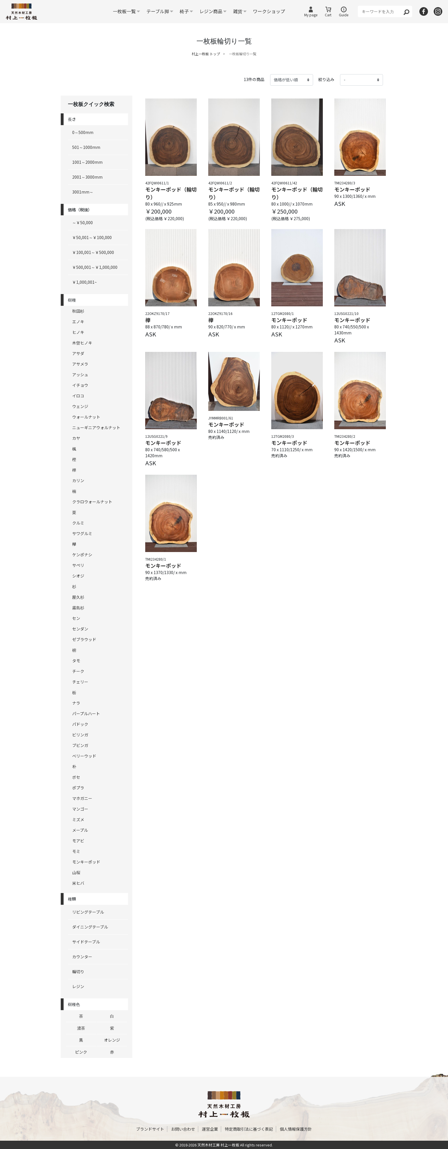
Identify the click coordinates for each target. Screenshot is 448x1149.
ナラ (76, 703)
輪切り (78, 971)
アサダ (78, 353)
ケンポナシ (82, 554)
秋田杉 (78, 311)
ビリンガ (80, 735)
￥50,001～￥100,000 (92, 237)
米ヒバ (78, 883)
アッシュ (80, 374)
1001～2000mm (87, 162)
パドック (80, 724)
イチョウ (80, 385)
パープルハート (86, 713)
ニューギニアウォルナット (96, 427)
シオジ (78, 576)
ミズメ (78, 819)
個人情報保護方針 (296, 1129)
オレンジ (112, 1040)
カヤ (76, 438)
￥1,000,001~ (84, 282)
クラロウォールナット (92, 501)
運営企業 (210, 1129)
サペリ (78, 565)
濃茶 (81, 1028)
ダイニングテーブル (90, 927)
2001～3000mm (87, 177)
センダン (80, 629)
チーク (78, 671)
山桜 (76, 872)
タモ (76, 660)
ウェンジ (80, 406)
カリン (78, 480)
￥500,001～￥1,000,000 (94, 267)
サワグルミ (82, 533)
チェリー (80, 682)
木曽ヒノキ (82, 343)
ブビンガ (80, 745)
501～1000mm (86, 147)
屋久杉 (78, 597)
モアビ (78, 840)
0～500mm (82, 132)
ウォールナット (86, 417)
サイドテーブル (86, 942)
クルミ (78, 523)
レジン (78, 986)
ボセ (76, 777)
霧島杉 (78, 607)
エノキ (78, 321)
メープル (80, 830)
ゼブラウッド (84, 639)
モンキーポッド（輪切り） (171, 193)
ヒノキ (78, 332)
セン (76, 618)
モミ (76, 851)
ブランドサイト (150, 1129)
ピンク (81, 1052)
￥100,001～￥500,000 (93, 252)
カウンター (82, 956)
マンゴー (80, 809)
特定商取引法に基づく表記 (249, 1129)
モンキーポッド (86, 862)
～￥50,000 (82, 222)
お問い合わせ (183, 1129)
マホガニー (82, 798)
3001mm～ (82, 192)
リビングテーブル (88, 912)
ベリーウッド (84, 756)
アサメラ (80, 364)
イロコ (78, 396)
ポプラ (78, 788)
